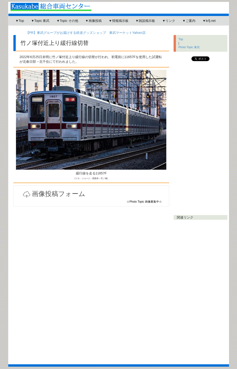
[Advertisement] (91, 262)
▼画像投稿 (93, 21)
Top (181, 39)
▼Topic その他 (67, 21)
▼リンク (168, 21)
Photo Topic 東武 (189, 47)
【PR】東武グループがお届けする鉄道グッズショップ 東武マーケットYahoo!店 (85, 33)
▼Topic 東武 (40, 21)
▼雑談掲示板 (145, 21)
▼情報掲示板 (118, 21)
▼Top (20, 21)
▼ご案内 (188, 21)
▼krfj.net (209, 21)
